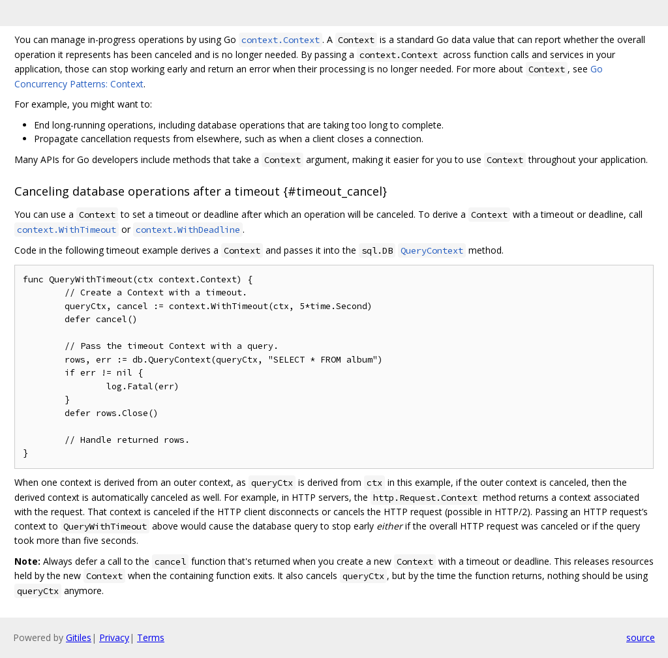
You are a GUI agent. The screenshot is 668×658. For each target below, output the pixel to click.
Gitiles (78, 637)
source (640, 637)
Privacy (114, 637)
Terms (150, 637)
